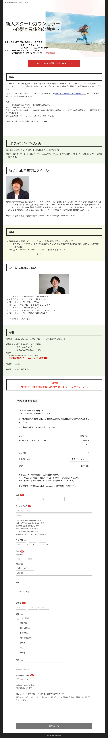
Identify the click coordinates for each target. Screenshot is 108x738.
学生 (20, 648)
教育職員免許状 (24, 638)
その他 (21, 653)
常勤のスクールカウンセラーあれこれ (70, 94)
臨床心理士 (23, 623)
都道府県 (19, 564)
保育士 (21, 643)
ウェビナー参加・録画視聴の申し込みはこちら (54, 63)
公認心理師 (23, 618)
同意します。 (23, 679)
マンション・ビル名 (22, 592)
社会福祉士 (23, 633)
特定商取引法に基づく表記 (27, 401)
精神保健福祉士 (24, 628)
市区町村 (19, 573)
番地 (17, 582)
